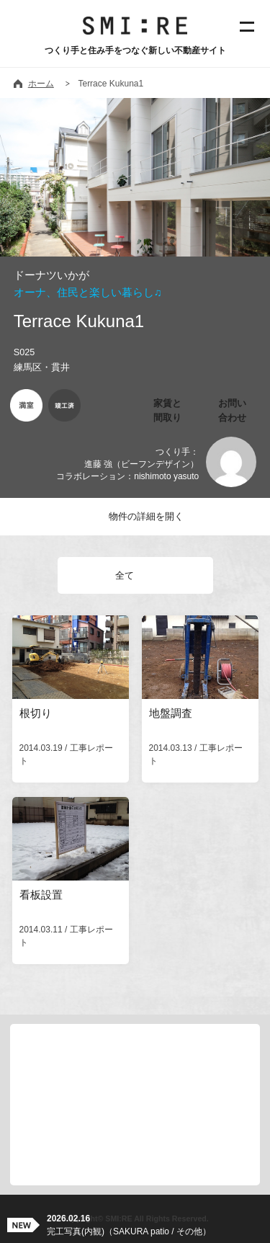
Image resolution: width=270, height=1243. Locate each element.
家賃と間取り (167, 410)
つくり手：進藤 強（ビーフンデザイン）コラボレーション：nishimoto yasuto (127, 464)
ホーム (41, 84)
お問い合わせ (232, 410)
